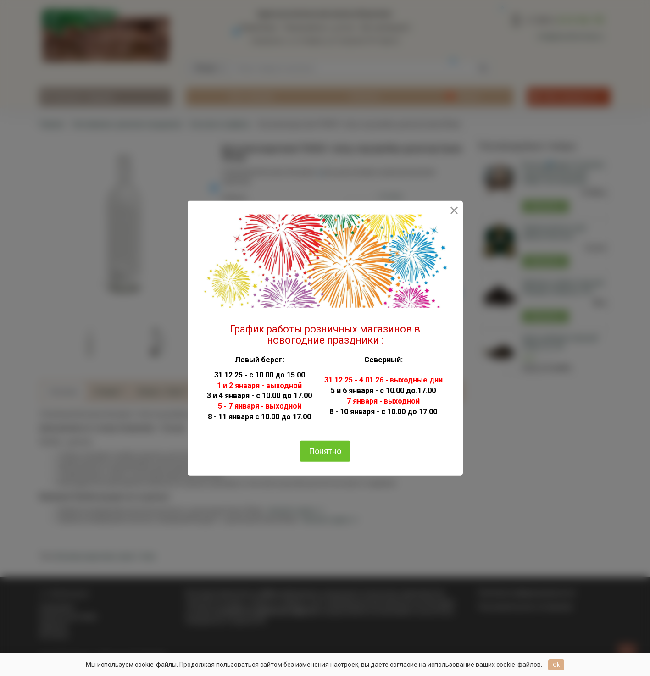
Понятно (325, 451)
